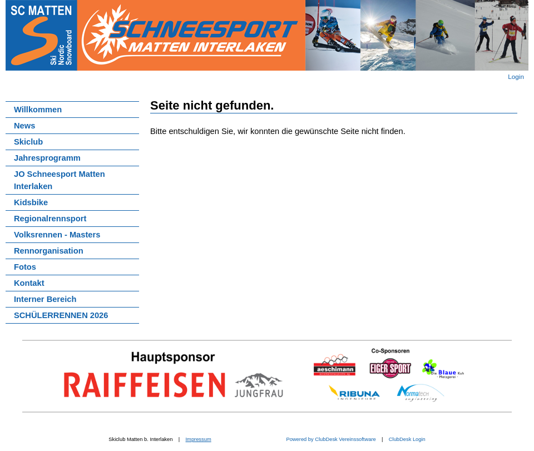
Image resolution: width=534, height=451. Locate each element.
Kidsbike (31, 202)
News (24, 125)
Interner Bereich (45, 299)
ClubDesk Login (407, 439)
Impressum (198, 439)
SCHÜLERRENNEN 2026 (61, 315)
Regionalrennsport (50, 218)
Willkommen (38, 109)
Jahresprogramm (47, 157)
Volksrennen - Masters (57, 234)
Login (516, 76)
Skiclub (28, 141)
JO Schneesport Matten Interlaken (59, 180)
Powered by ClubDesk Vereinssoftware (330, 439)
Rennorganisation (48, 250)
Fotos (25, 266)
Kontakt (29, 283)
